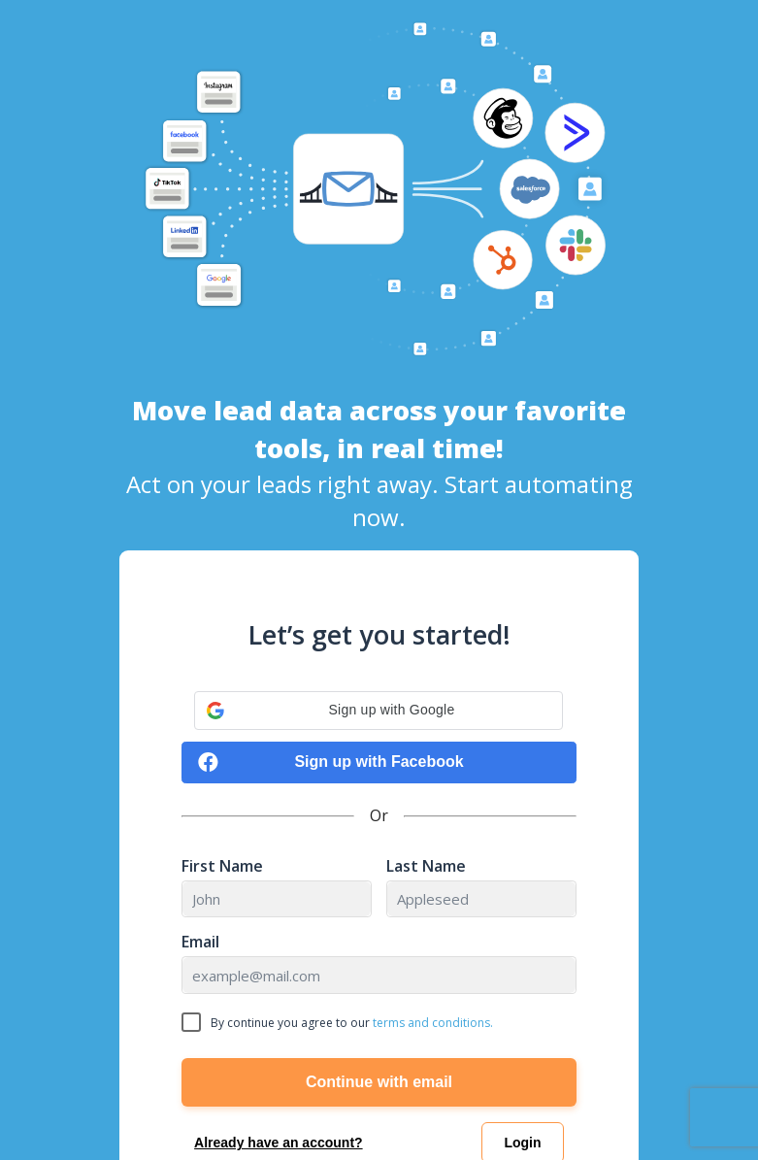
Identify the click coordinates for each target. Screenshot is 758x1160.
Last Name (426, 866)
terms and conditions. (433, 1022)
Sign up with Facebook (330, 762)
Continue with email (379, 1082)
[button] (378, 710)
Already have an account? (278, 1142)
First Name (222, 866)
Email (200, 942)
